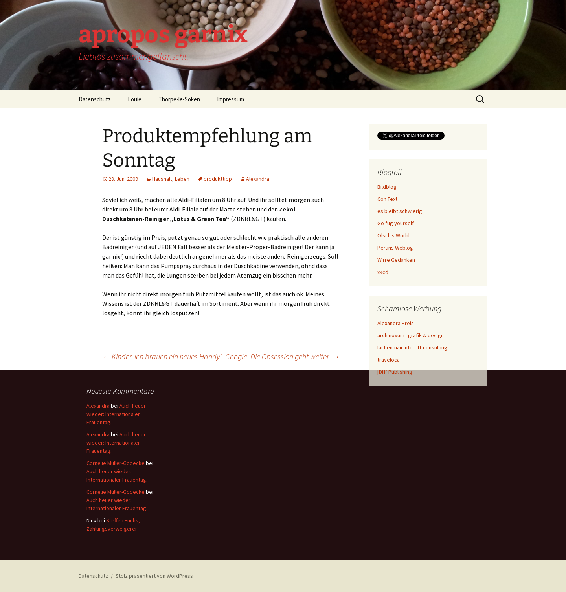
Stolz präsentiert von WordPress (154, 575)
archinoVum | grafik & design (410, 335)
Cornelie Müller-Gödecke (115, 463)
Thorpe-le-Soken (179, 99)
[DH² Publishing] (395, 371)
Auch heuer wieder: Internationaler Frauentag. (116, 414)
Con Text (387, 198)
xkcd (382, 272)
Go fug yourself (395, 223)
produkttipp (218, 178)
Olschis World (393, 235)
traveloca (388, 359)
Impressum (230, 99)
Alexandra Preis (395, 323)
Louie (135, 99)
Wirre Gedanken (396, 259)
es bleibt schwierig (399, 211)
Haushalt (162, 178)
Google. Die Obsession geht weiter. (282, 356)
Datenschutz (95, 99)
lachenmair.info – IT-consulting (412, 347)
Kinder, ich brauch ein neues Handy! (162, 356)
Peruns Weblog (395, 247)
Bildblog (387, 186)
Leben (182, 178)
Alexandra (257, 178)
